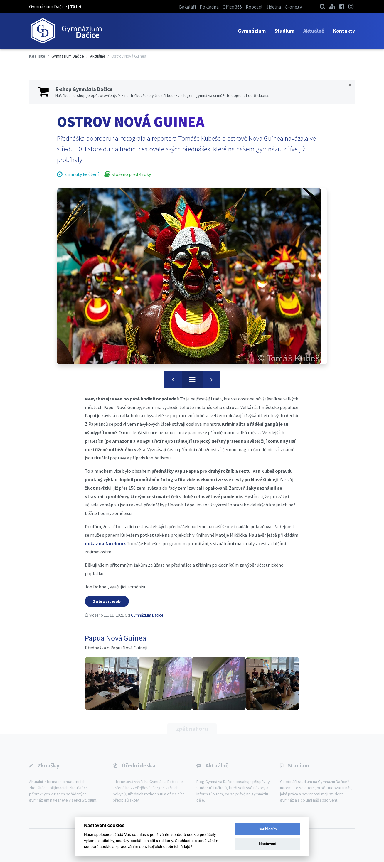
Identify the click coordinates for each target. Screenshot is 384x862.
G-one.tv (293, 7)
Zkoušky (48, 765)
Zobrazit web (107, 601)
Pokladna (209, 7)
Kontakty (344, 30)
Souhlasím (268, 829)
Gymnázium (252, 30)
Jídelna (273, 7)
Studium (284, 30)
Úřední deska (139, 765)
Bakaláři (187, 7)
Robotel (254, 7)
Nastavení (267, 843)
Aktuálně (313, 30)
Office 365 (232, 7)
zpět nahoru (192, 728)
